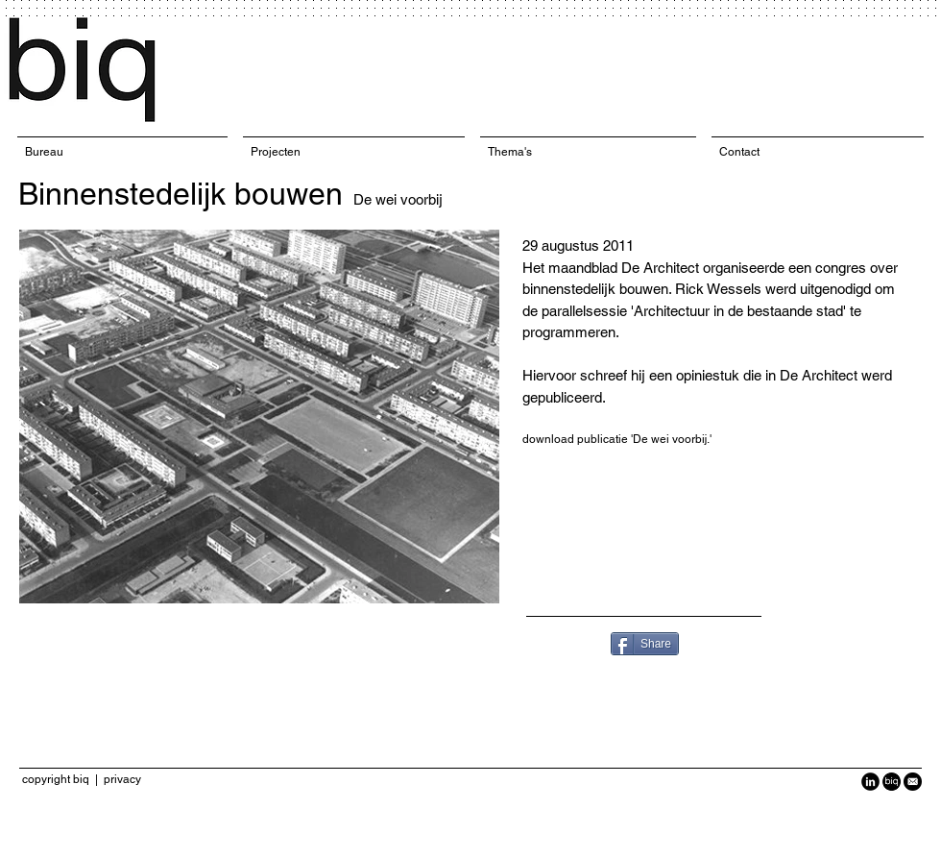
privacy (122, 779)
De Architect (662, 267)
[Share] (645, 643)
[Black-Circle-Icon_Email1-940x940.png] (913, 781)
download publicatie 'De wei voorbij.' (617, 439)
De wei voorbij (398, 199)
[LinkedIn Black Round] (870, 781)
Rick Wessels (718, 289)
